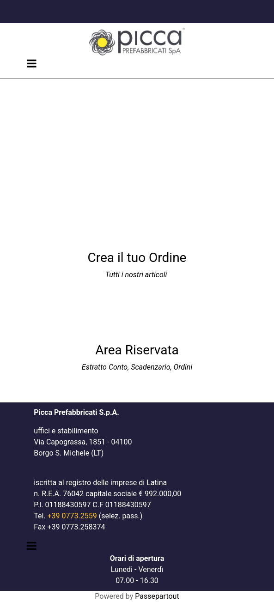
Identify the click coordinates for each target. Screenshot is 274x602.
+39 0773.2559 (72, 515)
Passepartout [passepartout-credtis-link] (157, 596)
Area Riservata (137, 350)
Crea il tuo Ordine (137, 257)
